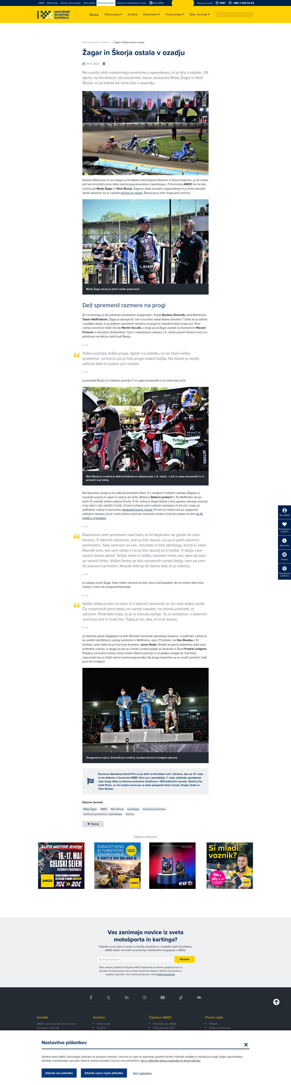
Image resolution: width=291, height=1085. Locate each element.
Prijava (184, 959)
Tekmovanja (103, 1024)
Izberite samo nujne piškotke (104, 1073)
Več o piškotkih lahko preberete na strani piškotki (170, 1061)
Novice (108, 42)
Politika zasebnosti (219, 1028)
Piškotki (213, 1024)
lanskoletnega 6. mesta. (137, 510)
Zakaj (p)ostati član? (164, 1028)
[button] (251, 14)
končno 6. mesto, (132, 193)
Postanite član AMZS (164, 1024)
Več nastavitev (142, 1073)
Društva (101, 1028)
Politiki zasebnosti (165, 974)
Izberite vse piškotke (59, 1073)
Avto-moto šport (92, 42)
